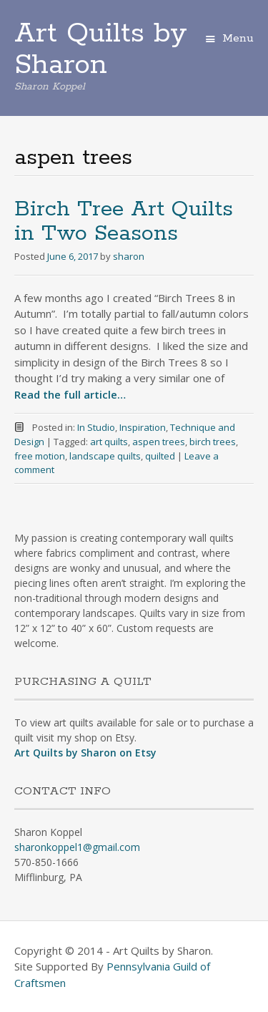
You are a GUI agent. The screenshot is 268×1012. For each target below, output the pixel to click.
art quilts (109, 441)
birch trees (212, 441)
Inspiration (142, 427)
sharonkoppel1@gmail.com (77, 847)
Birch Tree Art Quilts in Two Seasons (123, 221)
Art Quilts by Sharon (100, 49)
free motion (39, 455)
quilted (160, 455)
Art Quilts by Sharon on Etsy (85, 752)
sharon (128, 256)
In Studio (96, 427)
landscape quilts (105, 455)
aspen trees (158, 441)
